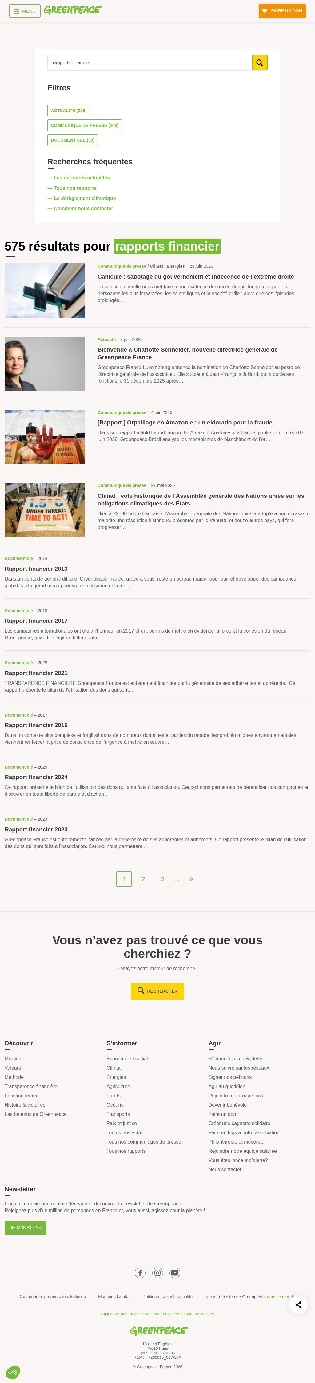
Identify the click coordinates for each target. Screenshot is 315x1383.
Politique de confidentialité (168, 1296)
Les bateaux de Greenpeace (36, 1114)
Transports (118, 1114)
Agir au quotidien (227, 1086)
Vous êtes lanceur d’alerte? (238, 1160)
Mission (13, 1058)
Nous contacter (225, 1169)
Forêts (113, 1095)
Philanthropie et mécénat (236, 1141)
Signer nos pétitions (230, 1077)
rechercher (162, 991)
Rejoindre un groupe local (237, 1095)
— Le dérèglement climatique (82, 198)
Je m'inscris (26, 1227)
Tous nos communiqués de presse (143, 1141)
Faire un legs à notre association (244, 1132)
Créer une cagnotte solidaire (239, 1123)
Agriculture (118, 1086)
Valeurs (13, 1068)
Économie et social (127, 1058)
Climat (113, 1068)
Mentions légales (114, 1296)
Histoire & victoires (25, 1105)
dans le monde (281, 1296)
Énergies (116, 1077)
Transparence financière (31, 1086)
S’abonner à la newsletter (236, 1058)
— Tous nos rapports (72, 188)
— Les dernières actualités (79, 177)
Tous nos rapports (126, 1151)
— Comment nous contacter (80, 208)
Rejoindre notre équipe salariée (243, 1151)
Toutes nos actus (124, 1132)
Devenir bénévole (228, 1105)
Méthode (14, 1077)
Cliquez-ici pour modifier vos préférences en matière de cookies (157, 1314)
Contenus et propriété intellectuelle (53, 1296)
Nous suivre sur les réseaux (239, 1068)
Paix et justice (121, 1123)
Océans (114, 1105)
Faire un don (222, 1114)
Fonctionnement (22, 1095)
